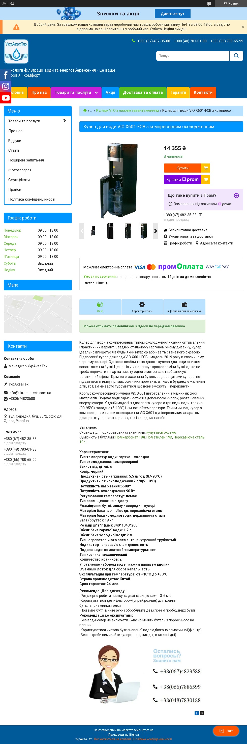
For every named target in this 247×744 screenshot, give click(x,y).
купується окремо (161, 432)
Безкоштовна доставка (188, 230)
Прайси (14, 189)
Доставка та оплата (143, 92)
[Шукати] (236, 56)
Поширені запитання (26, 160)
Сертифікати (19, 180)
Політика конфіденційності (31, 199)
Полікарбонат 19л (130, 437)
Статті (13, 150)
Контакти (203, 92)
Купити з (183, 179)
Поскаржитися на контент (112, 739)
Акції (110, 92)
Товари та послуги (73, 92)
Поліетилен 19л (159, 437)
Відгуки (14, 141)
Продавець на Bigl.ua (123, 734)
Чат (226, 731)
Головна (16, 92)
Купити (183, 168)
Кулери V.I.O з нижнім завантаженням (127, 110)
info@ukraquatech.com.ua (30, 393)
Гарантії (178, 92)
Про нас (39, 92)
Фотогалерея (20, 170)
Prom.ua (147, 730)
